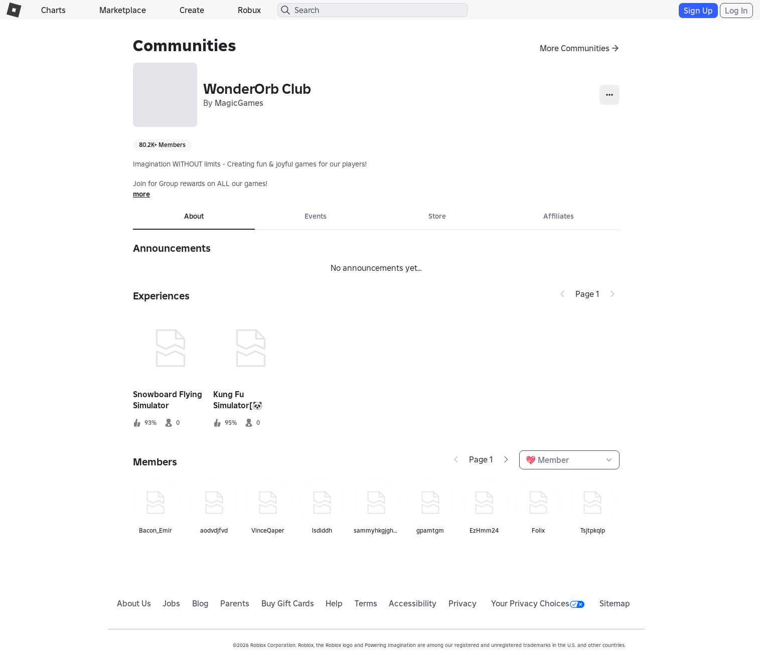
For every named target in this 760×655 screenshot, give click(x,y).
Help (334, 603)
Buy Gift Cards (287, 603)
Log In (736, 11)
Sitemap (614, 603)
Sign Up (698, 11)
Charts (53, 10)
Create (192, 10)
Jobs (171, 603)
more (141, 194)
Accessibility (412, 603)
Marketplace (122, 10)
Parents (234, 603)
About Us (134, 603)
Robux (249, 10)
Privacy (462, 603)
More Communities (575, 48)
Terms (366, 603)
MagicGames (239, 103)
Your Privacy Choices (537, 603)
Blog (200, 603)
